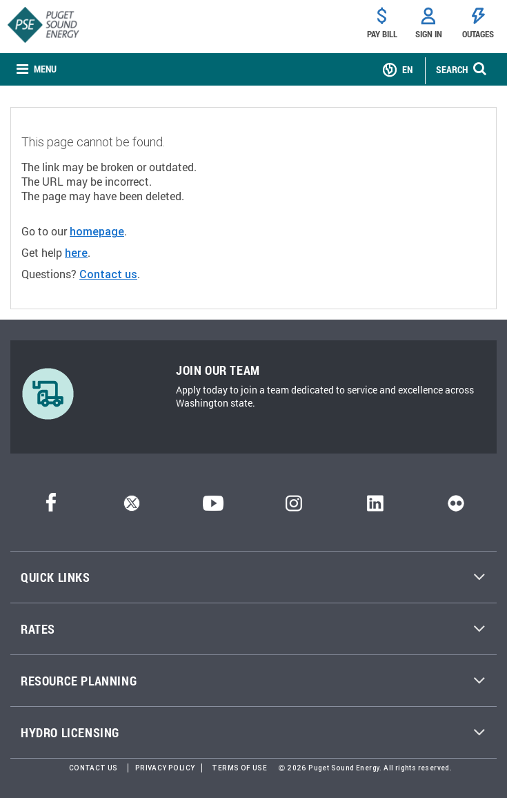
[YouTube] (213, 507)
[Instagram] (294, 507)
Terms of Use (239, 767)
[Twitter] (131, 507)
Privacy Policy (165, 767)
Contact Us (93, 767)
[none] (37, 69)
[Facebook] (51, 507)
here (76, 253)
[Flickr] (456, 507)
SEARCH (452, 69)
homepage (97, 231)
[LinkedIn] (375, 507)
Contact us (108, 274)
